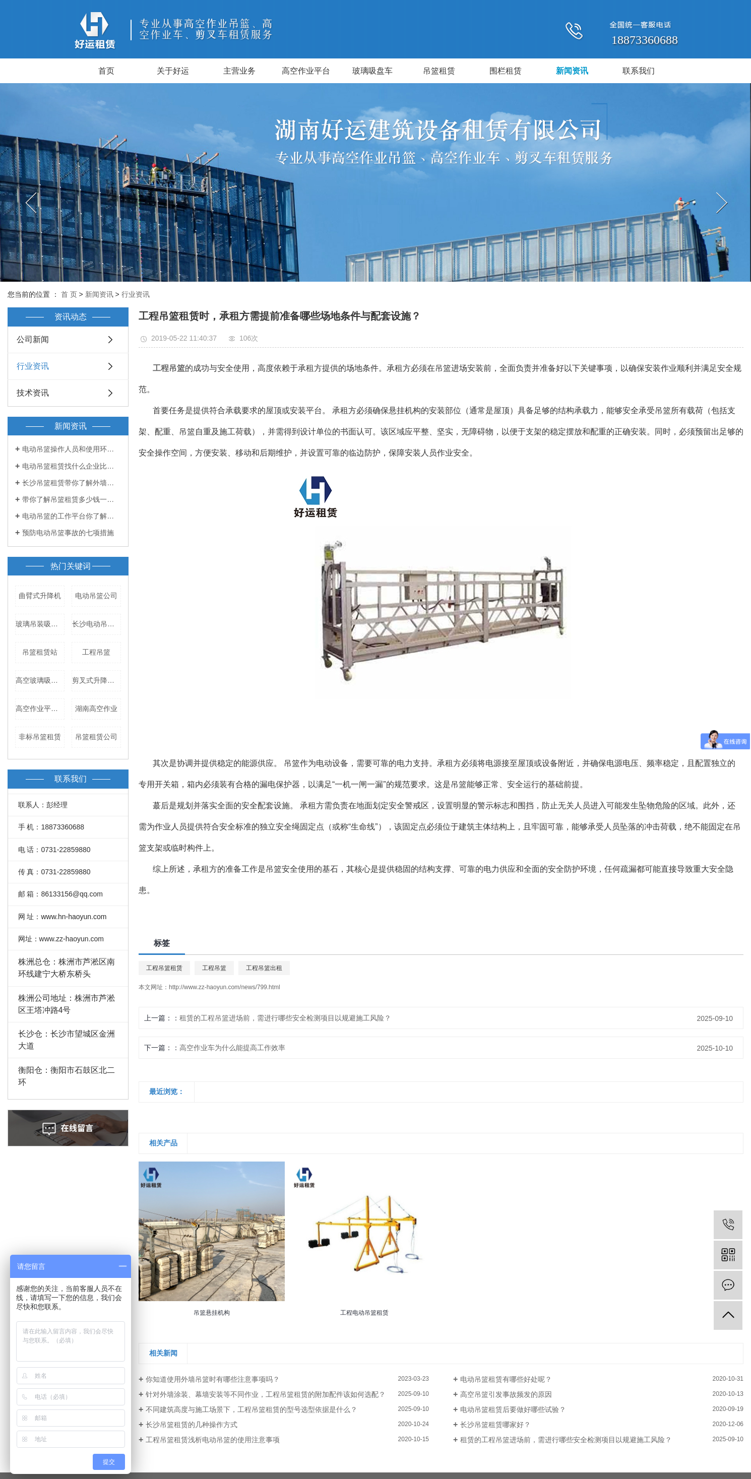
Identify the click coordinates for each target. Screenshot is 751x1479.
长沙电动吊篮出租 (96, 624)
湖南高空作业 (96, 708)
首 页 (69, 294)
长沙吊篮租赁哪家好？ (495, 1425)
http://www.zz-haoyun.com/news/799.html (224, 987)
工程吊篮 (96, 652)
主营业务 (239, 71)
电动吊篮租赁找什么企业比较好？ (71, 466)
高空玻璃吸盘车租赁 (40, 680)
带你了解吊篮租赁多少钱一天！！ (71, 499)
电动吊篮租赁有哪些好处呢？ (506, 1379)
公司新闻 (33, 339)
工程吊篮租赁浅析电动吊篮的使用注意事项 (213, 1440)
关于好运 (173, 71)
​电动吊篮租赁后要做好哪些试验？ (513, 1409)
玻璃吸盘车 (372, 71)
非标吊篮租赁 (40, 737)
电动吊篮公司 (96, 596)
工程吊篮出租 (264, 968)
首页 (106, 71)
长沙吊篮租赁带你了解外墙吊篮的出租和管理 (71, 483)
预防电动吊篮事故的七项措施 (68, 533)
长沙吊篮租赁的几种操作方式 (191, 1425)
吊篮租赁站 (39, 652)
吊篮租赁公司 (96, 737)
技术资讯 (33, 393)
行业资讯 (135, 294)
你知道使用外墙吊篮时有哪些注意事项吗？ (213, 1379)
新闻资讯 (572, 71)
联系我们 (638, 71)
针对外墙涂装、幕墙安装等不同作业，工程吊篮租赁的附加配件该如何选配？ (266, 1394)
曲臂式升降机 (40, 596)
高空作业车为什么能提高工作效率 (232, 1048)
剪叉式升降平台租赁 (96, 680)
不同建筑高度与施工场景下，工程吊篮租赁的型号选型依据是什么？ (251, 1409)
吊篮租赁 (439, 71)
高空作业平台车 (40, 708)
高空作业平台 (306, 71)
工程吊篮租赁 (164, 968)
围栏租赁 (505, 71)
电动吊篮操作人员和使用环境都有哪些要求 (71, 449)
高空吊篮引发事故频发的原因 (506, 1394)
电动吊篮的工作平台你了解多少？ (71, 516)
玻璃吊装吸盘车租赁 (40, 624)
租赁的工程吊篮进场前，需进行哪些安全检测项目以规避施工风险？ (285, 1018)
